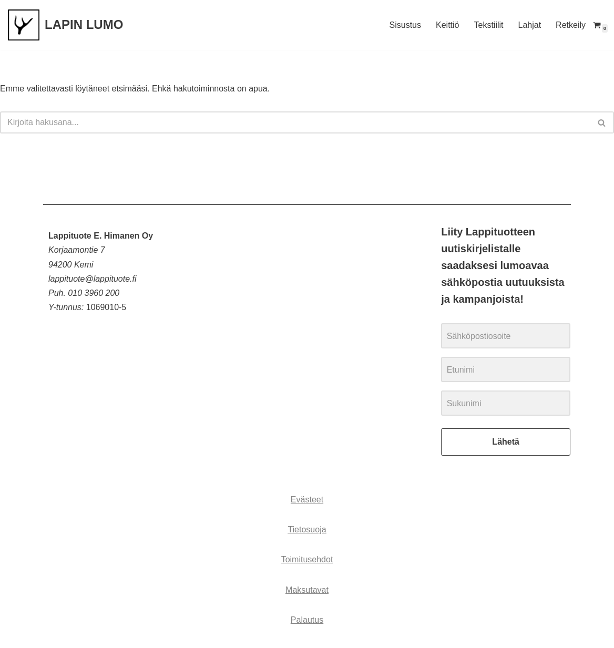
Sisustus (405, 24)
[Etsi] (295, 122)
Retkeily (571, 24)
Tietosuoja (307, 529)
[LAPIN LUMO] (65, 24)
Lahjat (529, 24)
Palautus (307, 619)
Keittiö (447, 24)
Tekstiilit (488, 24)
